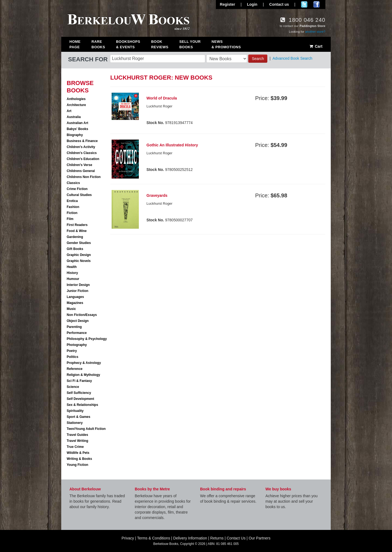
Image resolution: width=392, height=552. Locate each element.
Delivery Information (190, 538)
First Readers (77, 225)
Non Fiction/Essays (82, 315)
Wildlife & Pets (78, 453)
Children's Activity (81, 147)
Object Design (78, 321)
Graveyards (156, 195)
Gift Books (75, 249)
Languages (75, 297)
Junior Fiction (77, 291)
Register (227, 4)
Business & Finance (82, 141)
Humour (73, 279)
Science (73, 387)
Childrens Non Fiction (84, 177)
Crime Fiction (77, 189)
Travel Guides (77, 435)
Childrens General (81, 171)
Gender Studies (79, 243)
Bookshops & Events (128, 44)
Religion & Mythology (83, 375)
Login (252, 4)
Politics (72, 357)
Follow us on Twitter (304, 4)
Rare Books (98, 44)
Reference (74, 369)
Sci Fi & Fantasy (79, 381)
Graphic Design (79, 255)
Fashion (73, 207)
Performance (77, 333)
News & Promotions (226, 44)
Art (69, 111)
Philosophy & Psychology (87, 339)
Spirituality (75, 411)
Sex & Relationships (82, 405)
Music (71, 309)
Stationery (75, 423)
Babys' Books (77, 129)
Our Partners (259, 538)
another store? (315, 31)
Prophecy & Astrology (84, 363)
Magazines (75, 303)
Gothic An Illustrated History (172, 145)
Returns (216, 538)
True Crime (75, 447)
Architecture (76, 105)
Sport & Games (78, 417)
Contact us (279, 4)
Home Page (75, 44)
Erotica (72, 201)
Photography (77, 345)
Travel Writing (77, 441)
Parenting (74, 327)
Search (258, 58)
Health (72, 267)
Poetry (72, 351)
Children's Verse (79, 165)
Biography (75, 135)
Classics (73, 183)
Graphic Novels (79, 261)
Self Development (80, 399)
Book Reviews (159, 44)
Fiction (72, 213)
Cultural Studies (79, 195)
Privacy (127, 538)
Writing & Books (79, 459)
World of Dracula (161, 98)
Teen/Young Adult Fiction (86, 429)
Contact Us (236, 538)
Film (70, 219)
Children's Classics (82, 153)
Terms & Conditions (153, 538)
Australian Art (77, 123)
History (72, 273)
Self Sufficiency (79, 393)
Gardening (75, 237)
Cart (315, 46)
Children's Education (83, 159)
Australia (74, 117)
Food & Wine (77, 231)
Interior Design (78, 285)
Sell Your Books (190, 44)
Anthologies (76, 99)
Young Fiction (77, 465)
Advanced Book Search (292, 58)
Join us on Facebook (316, 4)
